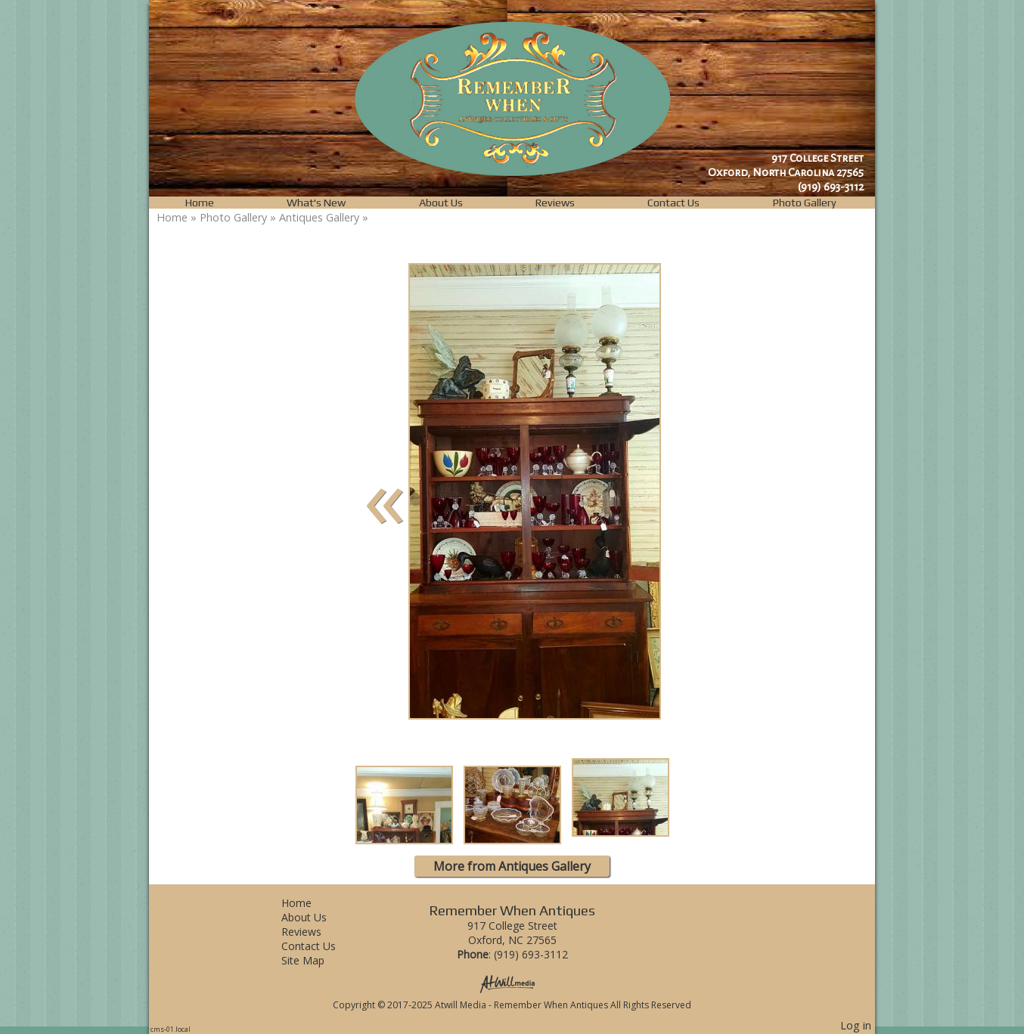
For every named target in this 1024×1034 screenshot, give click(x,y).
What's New (316, 203)
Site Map (314, 960)
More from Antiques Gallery (512, 866)
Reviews (555, 203)
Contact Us (673, 203)
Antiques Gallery (319, 217)
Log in (855, 1025)
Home (199, 203)
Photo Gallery (804, 203)
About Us (441, 203)
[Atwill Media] (512, 982)
